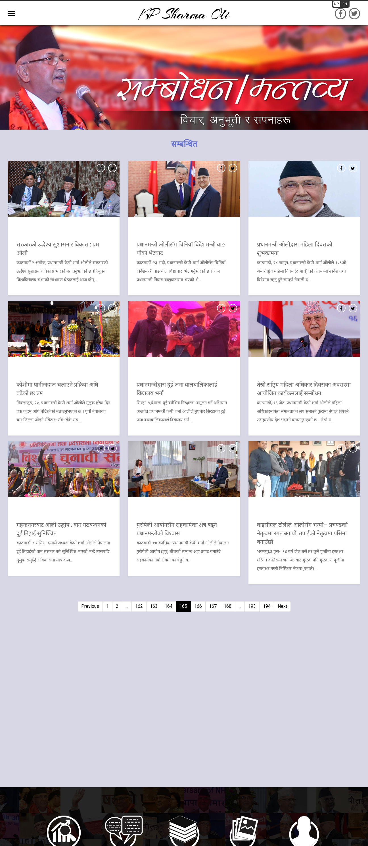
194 (267, 606)
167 (213, 606)
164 (168, 606)
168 (227, 606)
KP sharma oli (184, 14)
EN (344, 4)
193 (252, 606)
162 (139, 606)
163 (154, 606)
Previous (90, 606)
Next (282, 606)
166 (198, 606)
